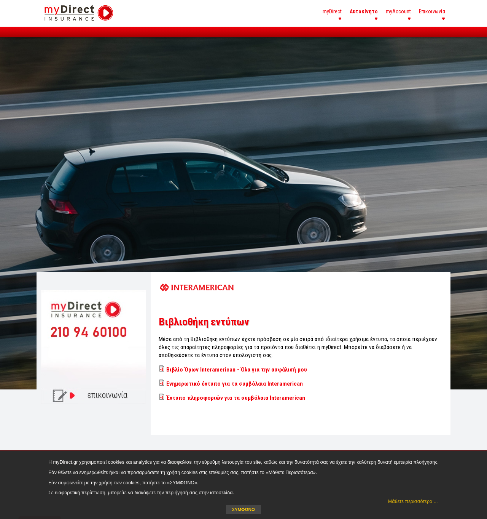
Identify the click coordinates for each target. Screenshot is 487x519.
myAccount (398, 11)
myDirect (332, 11)
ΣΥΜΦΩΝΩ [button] (243, 509)
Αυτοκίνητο (364, 11)
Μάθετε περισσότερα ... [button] (413, 501)
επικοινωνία (107, 395)
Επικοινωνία (432, 11)
